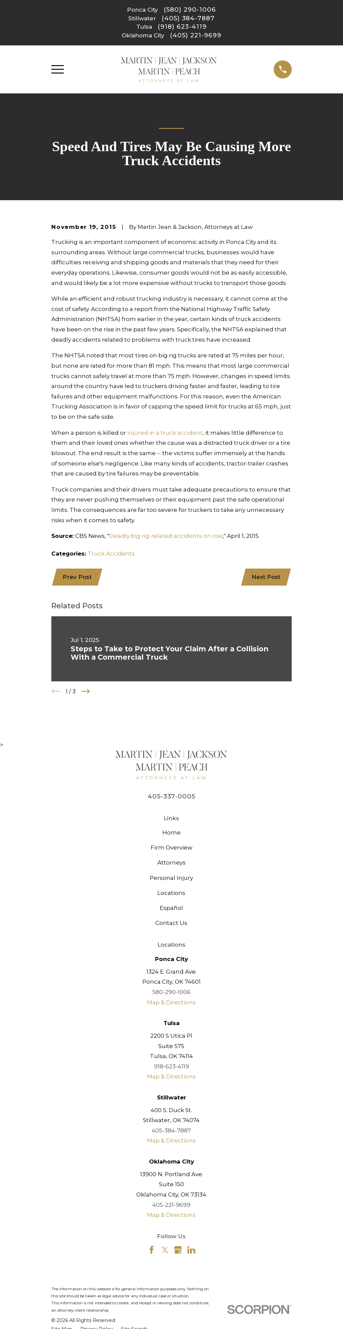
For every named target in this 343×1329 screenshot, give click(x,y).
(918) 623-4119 (182, 27)
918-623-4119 (171, 1066)
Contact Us (171, 923)
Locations (171, 893)
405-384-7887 (171, 1130)
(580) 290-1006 (190, 10)
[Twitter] (165, 1250)
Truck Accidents (111, 553)
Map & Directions (171, 1002)
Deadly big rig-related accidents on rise (166, 536)
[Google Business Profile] (178, 1250)
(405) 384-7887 (188, 18)
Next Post (265, 577)
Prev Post (77, 577)
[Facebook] (152, 1250)
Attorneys (171, 863)
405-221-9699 (171, 1205)
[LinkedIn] (191, 1250)
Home (171, 832)
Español (171, 908)
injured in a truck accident (165, 432)
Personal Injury (171, 878)
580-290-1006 (171, 992)
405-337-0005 (171, 797)
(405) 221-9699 (195, 35)
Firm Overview (171, 848)
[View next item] (85, 692)
